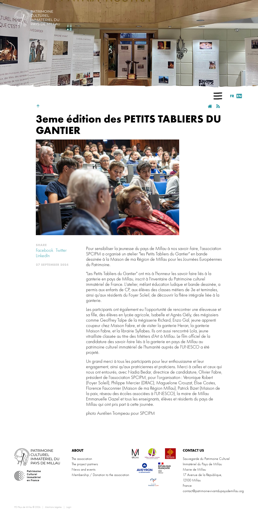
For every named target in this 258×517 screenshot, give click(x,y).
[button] (218, 96)
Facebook (44, 250)
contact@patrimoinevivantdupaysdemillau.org (213, 491)
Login (68, 507)
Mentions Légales (53, 507)
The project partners (85, 464)
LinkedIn (43, 255)
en (239, 96)
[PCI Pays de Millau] (37, 17)
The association (82, 459)
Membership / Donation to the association (100, 475)
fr (232, 96)
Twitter (61, 250)
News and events (83, 469)
